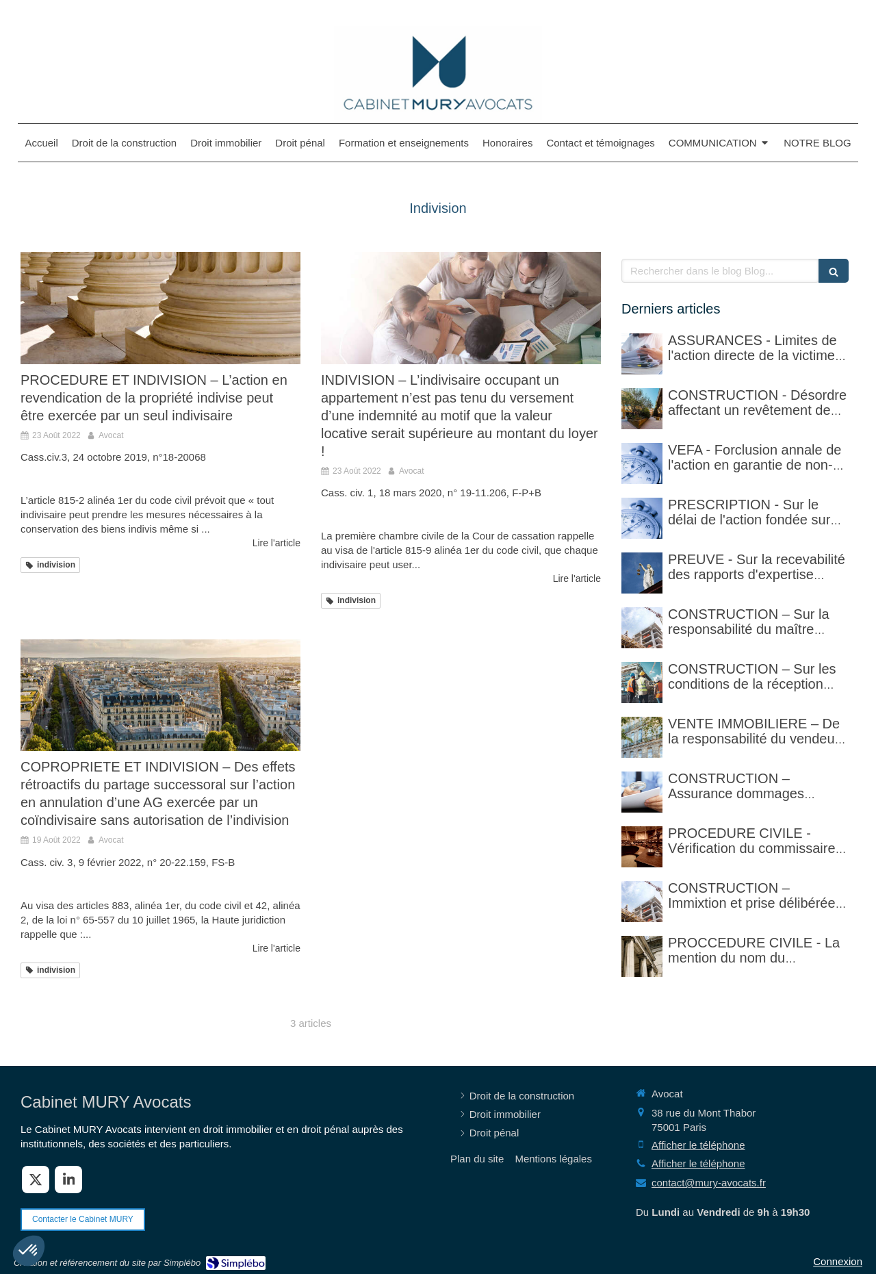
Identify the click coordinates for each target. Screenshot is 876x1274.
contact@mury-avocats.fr (709, 1182)
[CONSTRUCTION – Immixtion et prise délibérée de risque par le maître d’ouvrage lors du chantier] (641, 901)
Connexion (837, 1261)
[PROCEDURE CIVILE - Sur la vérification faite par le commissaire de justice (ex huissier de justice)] (641, 846)
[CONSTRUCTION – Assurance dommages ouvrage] (641, 792)
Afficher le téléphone (698, 1145)
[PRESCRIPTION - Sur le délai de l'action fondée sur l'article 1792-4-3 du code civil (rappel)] (641, 518)
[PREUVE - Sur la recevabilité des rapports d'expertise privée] (641, 573)
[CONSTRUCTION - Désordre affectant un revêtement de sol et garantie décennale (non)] (641, 408)
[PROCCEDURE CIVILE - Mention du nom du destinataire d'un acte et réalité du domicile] (641, 956)
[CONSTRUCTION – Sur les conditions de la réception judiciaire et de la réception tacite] (641, 682)
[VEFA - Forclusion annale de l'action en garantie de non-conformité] (641, 463)
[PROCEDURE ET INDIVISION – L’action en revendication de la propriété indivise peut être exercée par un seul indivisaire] (160, 308)
